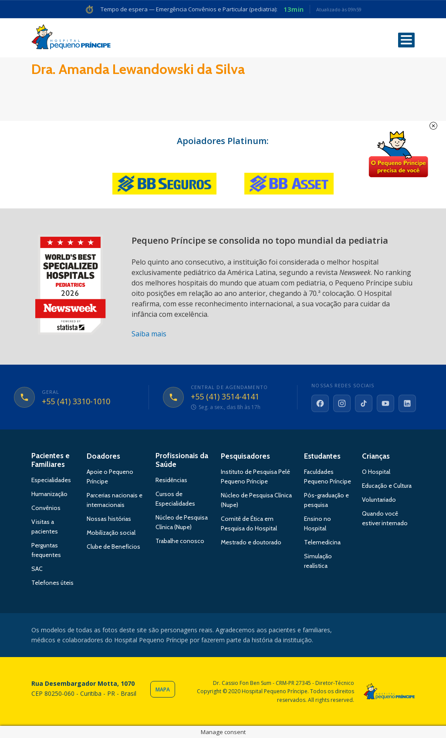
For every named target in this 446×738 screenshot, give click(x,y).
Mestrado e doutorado (251, 542)
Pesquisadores (245, 456)
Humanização (49, 494)
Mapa (162, 689)
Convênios (46, 508)
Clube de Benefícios (113, 546)
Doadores (103, 456)
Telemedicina (322, 542)
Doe (398, 154)
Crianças (376, 456)
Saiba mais (149, 334)
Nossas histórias (109, 519)
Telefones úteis (52, 583)
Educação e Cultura (387, 486)
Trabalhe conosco (179, 541)
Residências (171, 480)
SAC (37, 569)
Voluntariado (379, 499)
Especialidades (51, 480)
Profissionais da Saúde (181, 460)
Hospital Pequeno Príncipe (71, 38)
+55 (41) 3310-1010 (76, 401)
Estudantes (322, 456)
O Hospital (376, 472)
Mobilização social (111, 533)
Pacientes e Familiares (50, 460)
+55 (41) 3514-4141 (225, 397)
